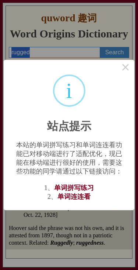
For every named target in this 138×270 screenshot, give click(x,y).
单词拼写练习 (74, 187)
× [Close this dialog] (125, 68)
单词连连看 (74, 196)
